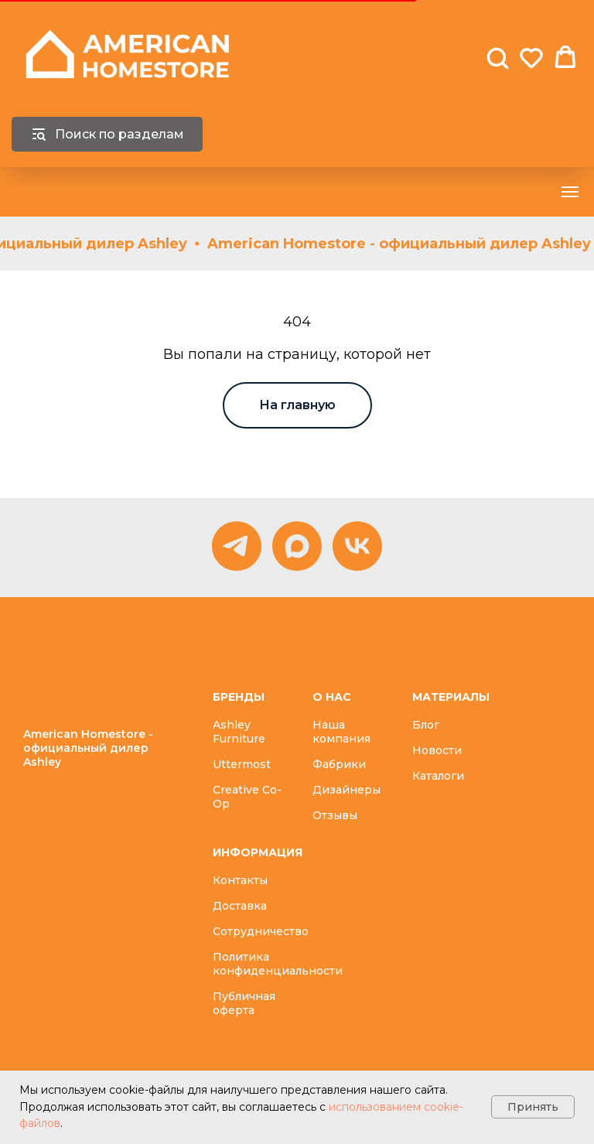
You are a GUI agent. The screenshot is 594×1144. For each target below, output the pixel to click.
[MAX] (297, 546)
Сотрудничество (261, 931)
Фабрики (339, 764)
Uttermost (242, 764)
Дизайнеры (346, 790)
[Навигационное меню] (570, 191)
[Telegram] (236, 546)
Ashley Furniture (239, 732)
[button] (497, 57)
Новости (437, 750)
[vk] (357, 546)
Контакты (240, 880)
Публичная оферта (244, 1003)
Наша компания (341, 732)
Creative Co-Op (247, 797)
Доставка (240, 906)
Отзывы (334, 815)
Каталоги (438, 776)
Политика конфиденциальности (278, 964)
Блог (425, 725)
